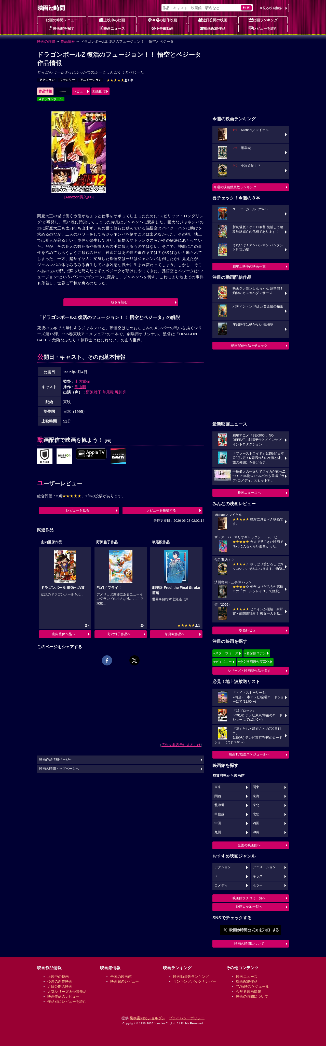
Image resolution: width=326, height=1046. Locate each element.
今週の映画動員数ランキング (234, 187)
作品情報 (68, 41)
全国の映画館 (121, 977)
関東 (256, 787)
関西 (217, 796)
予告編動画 (162, 28)
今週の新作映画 (162, 20)
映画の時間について (249, 944)
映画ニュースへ (249, 493)
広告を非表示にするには (181, 745)
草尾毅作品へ (175, 634)
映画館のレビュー (124, 981)
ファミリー (67, 80)
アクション (47, 80)
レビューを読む (263, 28)
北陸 (256, 814)
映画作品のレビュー (63, 996)
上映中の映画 (112, 20)
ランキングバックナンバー (194, 981)
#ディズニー (222, 662)
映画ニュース (112, 28)
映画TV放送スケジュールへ (249, 754)
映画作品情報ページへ (55, 759)
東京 (217, 787)
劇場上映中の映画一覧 (249, 266)
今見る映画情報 (248, 992)
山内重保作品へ (63, 634)
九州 (217, 832)
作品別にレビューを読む (67, 1001)
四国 (256, 823)
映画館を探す (61, 28)
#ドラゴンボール (50, 99)
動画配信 (99, 91)
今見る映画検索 (270, 8)
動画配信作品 (212, 28)
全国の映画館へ (249, 845)
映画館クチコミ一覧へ (249, 898)
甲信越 (219, 814)
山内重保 (82, 381)
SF (216, 876)
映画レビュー (249, 630)
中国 (217, 823)
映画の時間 (46, 41)
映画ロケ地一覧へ (249, 907)
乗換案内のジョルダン (147, 1018)
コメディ (221, 885)
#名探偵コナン (255, 653)
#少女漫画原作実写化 (253, 662)
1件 (119, 80)
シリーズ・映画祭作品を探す (249, 671)
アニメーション (90, 80)
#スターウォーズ (225, 653)
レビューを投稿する (161, 510)
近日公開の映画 (212, 20)
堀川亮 (120, 392)
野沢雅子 (93, 392)
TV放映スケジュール (252, 986)
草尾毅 (108, 392)
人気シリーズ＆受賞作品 (67, 992)
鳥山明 (80, 387)
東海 (256, 796)
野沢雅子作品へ (119, 634)
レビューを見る (77, 510)
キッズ (258, 876)
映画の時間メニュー (62, 20)
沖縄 (256, 832)
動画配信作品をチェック (249, 345)
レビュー (79, 91)
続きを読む (119, 302)
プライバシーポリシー (187, 1018)
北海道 (219, 805)
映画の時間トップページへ (59, 769)
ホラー (258, 885)
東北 (256, 805)
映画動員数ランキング (191, 977)
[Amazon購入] (79, 197)
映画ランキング (263, 20)
